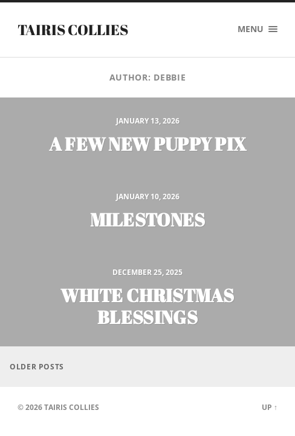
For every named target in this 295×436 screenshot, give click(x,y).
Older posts (37, 367)
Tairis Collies (73, 29)
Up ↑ (269, 407)
